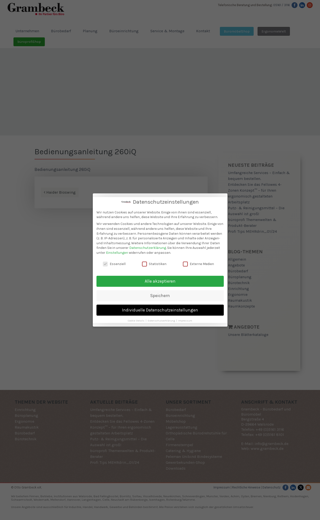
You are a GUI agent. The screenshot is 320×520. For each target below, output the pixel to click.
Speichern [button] (160, 294)
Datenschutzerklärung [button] (162, 319)
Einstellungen (117, 251)
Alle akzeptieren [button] (160, 279)
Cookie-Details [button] (136, 319)
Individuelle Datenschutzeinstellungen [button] (160, 308)
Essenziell (114, 262)
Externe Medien (198, 262)
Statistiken (154, 262)
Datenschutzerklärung (147, 246)
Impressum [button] (185, 319)
